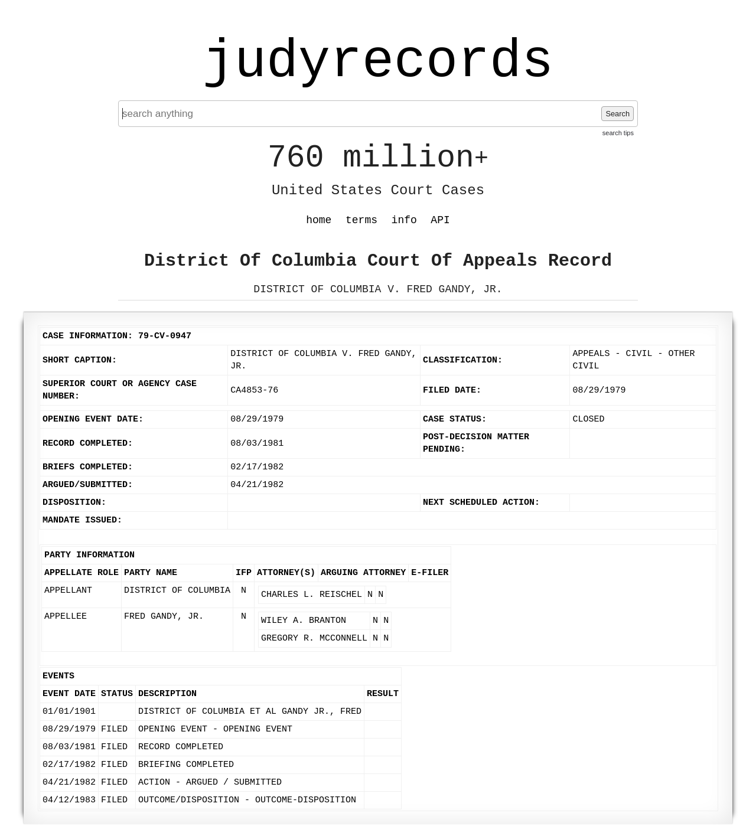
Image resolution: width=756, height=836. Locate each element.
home (318, 220)
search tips (618, 132)
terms (361, 220)
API (440, 220)
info (404, 220)
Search (617, 113)
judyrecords (378, 62)
